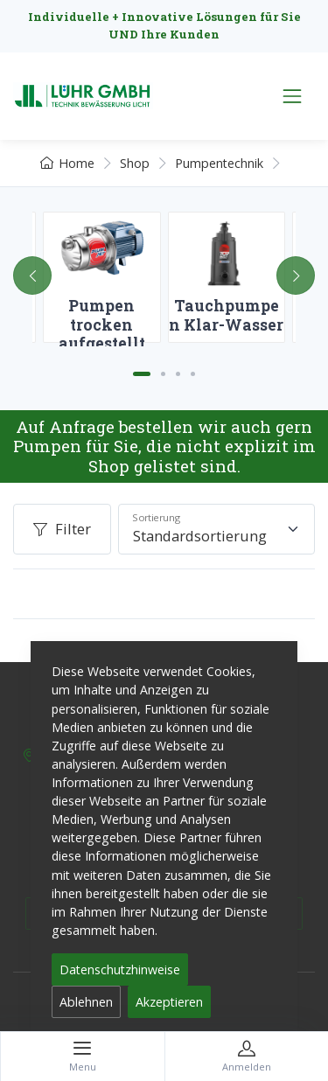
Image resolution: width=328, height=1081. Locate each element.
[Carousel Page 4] (193, 374)
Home (67, 163)
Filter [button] (62, 529)
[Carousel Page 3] (178, 374)
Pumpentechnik (219, 163)
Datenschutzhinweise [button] (119, 969)
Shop (135, 163)
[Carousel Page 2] (163, 374)
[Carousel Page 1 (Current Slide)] (141, 374)
